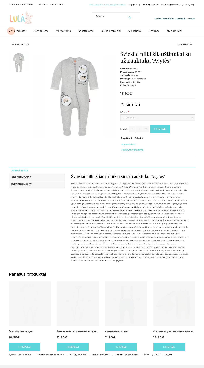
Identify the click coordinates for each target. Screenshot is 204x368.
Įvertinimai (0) (21, 185)
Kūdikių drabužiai (78, 357)
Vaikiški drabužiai (100, 357)
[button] (19, 66)
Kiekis (124, 132)
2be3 (157, 357)
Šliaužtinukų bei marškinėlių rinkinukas (176, 333)
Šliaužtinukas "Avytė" (21, 333)
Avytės (169, 357)
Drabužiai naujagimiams (126, 357)
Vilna (146, 357)
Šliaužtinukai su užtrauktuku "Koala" (78, 333)
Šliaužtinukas (24, 357)
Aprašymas (19, 171)
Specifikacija (21, 178)
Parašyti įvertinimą (131, 151)
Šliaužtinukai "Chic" (116, 333)
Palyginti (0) (97, 8)
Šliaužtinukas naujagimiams (50, 357)
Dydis (123, 115)
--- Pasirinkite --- (130, 121)
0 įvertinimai (127, 148)
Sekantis (183, 48)
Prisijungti (155, 8)
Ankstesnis (22, 48)
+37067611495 (26, 4)
